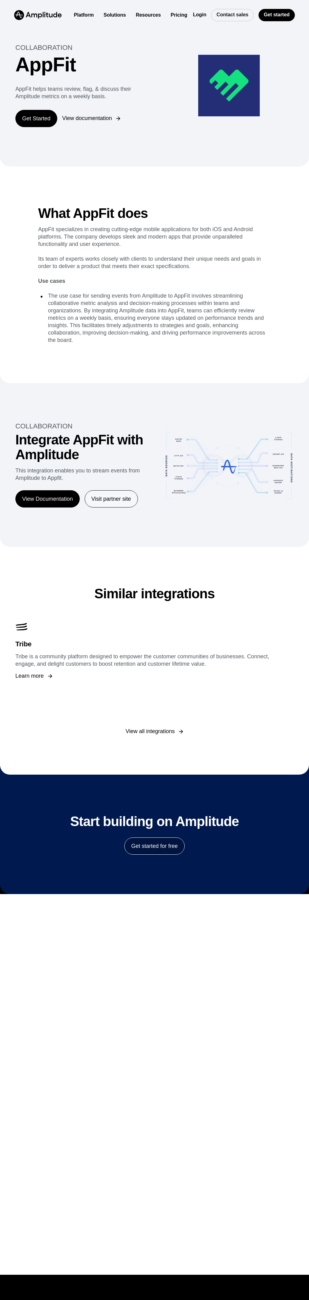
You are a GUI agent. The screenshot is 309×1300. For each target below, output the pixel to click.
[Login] (199, 15)
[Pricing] (179, 15)
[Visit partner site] (111, 499)
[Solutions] (115, 15)
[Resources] (148, 15)
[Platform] (84, 15)
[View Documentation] (47, 499)
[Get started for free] (154, 846)
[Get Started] (36, 118)
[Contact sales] (232, 15)
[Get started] (277, 15)
